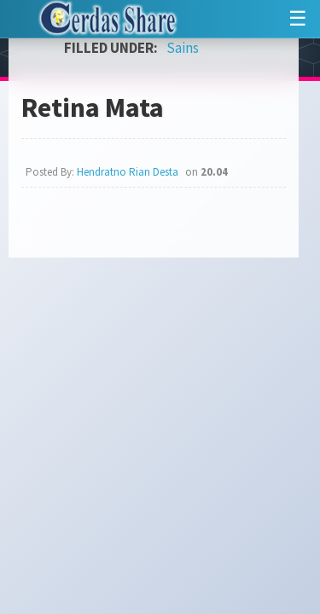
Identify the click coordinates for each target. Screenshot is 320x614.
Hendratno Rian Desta (127, 172)
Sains (182, 47)
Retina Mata (92, 107)
